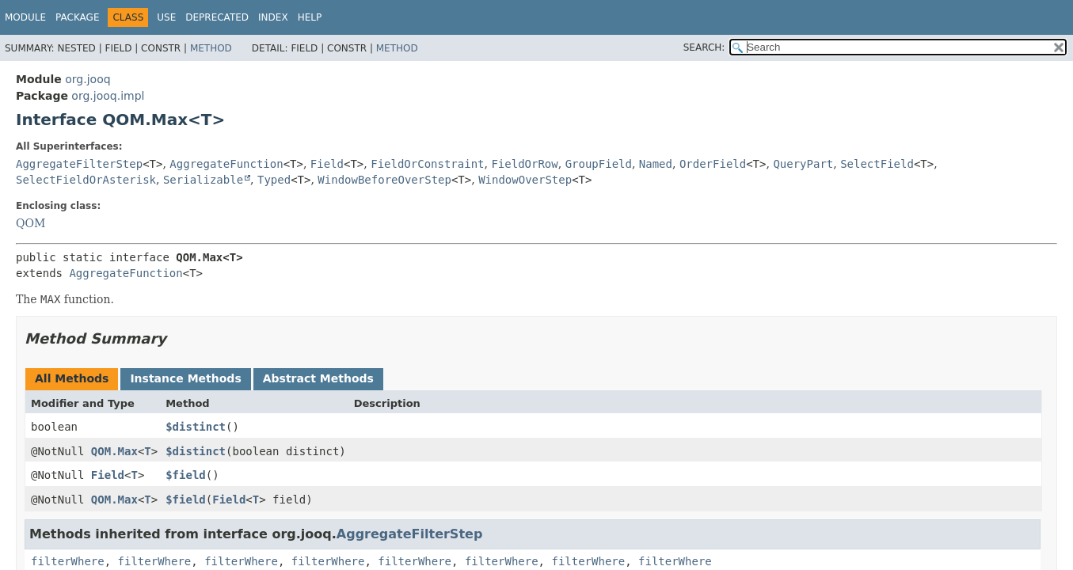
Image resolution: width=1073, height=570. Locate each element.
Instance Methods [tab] (185, 378)
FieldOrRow (524, 164)
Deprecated (217, 17)
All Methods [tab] (71, 378)
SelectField (877, 164)
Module (25, 17)
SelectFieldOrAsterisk (86, 179)
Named (655, 164)
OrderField (712, 164)
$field (186, 475)
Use (166, 17)
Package (77, 17)
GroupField (598, 164)
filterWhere (68, 561)
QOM (30, 223)
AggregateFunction (226, 164)
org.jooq (87, 79)
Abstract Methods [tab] (318, 378)
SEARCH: (704, 47)
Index (273, 17)
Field (327, 164)
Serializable (203, 179)
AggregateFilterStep (79, 164)
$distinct (196, 426)
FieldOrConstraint (427, 164)
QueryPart (803, 164)
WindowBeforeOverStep (384, 179)
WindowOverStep (525, 179)
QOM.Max (114, 451)
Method (211, 48)
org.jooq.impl (107, 95)
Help (310, 17)
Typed (274, 179)
